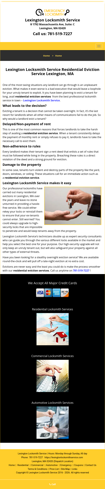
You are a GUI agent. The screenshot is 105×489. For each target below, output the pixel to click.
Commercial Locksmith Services (52, 356)
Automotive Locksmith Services (52, 403)
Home (46, 55)
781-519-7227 (60, 33)
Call (52, 484)
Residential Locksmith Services (52, 309)
